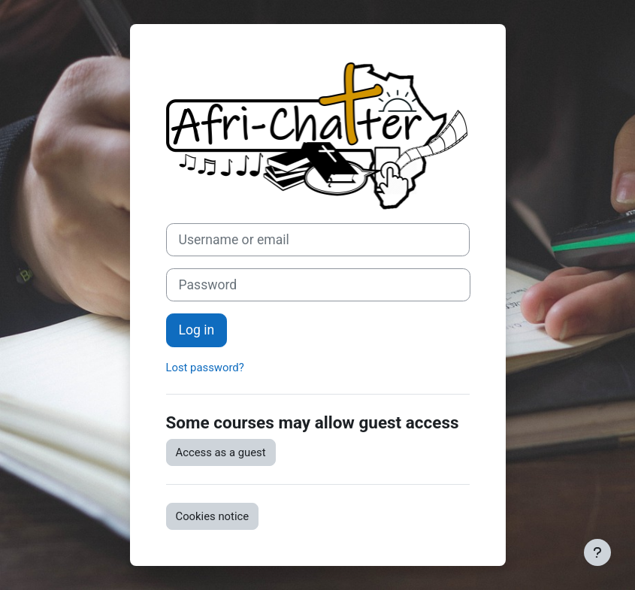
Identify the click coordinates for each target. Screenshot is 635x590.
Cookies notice (212, 516)
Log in (197, 329)
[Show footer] (597, 552)
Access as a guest (221, 452)
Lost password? (205, 367)
